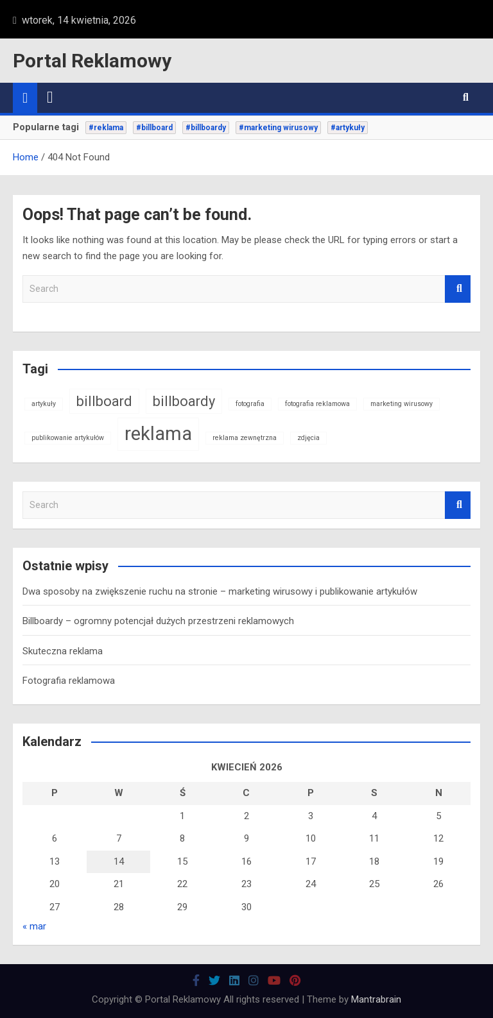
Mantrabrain (376, 999)
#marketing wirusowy (278, 127)
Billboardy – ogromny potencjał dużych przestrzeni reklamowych (158, 621)
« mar (34, 926)
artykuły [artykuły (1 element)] (43, 404)
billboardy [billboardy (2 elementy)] (184, 401)
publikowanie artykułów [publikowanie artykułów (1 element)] (67, 438)
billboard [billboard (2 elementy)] (104, 401)
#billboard (154, 127)
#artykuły (348, 127)
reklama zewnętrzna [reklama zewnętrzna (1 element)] (244, 438)
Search (458, 289)
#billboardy (206, 127)
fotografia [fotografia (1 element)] (250, 404)
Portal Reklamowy (92, 60)
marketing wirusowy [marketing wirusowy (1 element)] (401, 404)
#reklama (106, 127)
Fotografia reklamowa (68, 680)
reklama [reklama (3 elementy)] (158, 434)
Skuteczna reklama (62, 651)
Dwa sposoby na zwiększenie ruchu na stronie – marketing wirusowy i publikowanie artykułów (219, 591)
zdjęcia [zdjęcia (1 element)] (308, 438)
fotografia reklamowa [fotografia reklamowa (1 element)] (317, 404)
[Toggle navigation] (50, 97)
